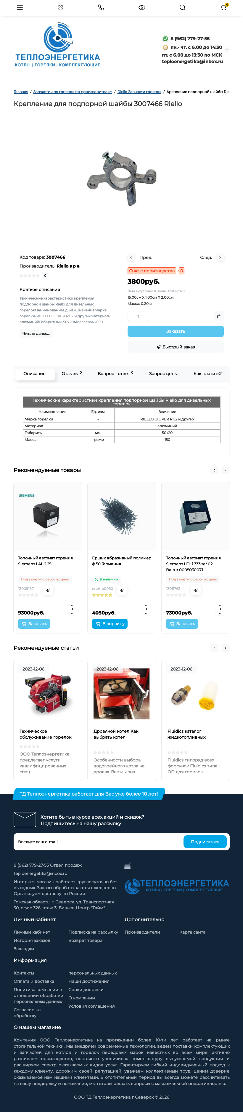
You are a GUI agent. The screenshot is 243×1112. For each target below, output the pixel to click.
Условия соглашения (91, 1006)
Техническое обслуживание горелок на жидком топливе (45, 737)
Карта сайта (192, 932)
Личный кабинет (32, 932)
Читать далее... (36, 333)
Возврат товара (85, 940)
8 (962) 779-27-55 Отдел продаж (48, 865)
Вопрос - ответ (114, 373)
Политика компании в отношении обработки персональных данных (38, 995)
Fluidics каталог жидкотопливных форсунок (186, 737)
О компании (81, 998)
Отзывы (70, 373)
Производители (142, 932)
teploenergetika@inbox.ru (40, 873)
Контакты (24, 973)
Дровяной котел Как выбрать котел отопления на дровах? (118, 737)
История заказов (32, 940)
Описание (33, 373)
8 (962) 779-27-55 (186, 38)
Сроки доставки (86, 989)
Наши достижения (88, 981)
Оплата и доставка (34, 981)
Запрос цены (162, 373)
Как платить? (206, 373)
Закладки (24, 948)
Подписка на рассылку (93, 932)
